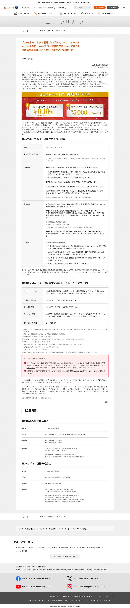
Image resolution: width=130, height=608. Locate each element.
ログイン (114, 8)
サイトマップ (108, 596)
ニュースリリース (41, 529)
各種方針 (90, 596)
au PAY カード (20, 547)
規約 (99, 596)
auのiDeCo (64, 547)
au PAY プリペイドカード (36, 547)
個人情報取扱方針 (77, 596)
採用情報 (62, 8)
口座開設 (101, 8)
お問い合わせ (108, 600)
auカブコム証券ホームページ (84, 371)
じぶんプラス (26, 8)
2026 (24, 31)
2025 (41, 31)
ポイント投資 (53, 547)
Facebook (35, 578)
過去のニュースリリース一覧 (56, 31)
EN (124, 7)
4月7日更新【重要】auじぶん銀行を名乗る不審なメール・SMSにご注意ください (64, 2)
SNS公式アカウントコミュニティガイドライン (86, 600)
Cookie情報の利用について (59, 600)
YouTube (36, 586)
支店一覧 (43, 567)
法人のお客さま (39, 8)
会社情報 (51, 8)
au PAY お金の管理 (21, 551)
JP (121, 7)
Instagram (88, 586)
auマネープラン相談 (78, 547)
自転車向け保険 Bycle (96, 547)
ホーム (21, 529)
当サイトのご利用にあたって (38, 600)
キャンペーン (89, 14)
